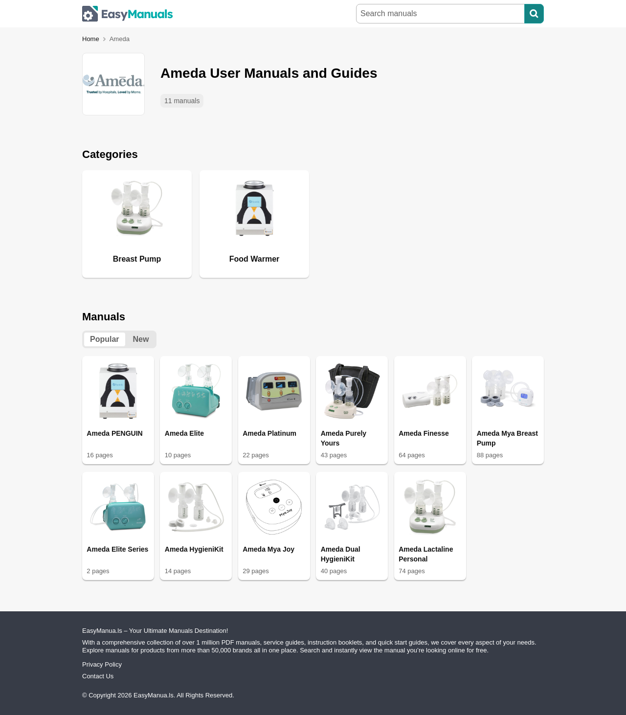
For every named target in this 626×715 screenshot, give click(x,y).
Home (90, 39)
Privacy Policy (102, 664)
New (141, 339)
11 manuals (182, 101)
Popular (104, 339)
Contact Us (97, 676)
